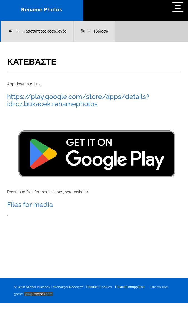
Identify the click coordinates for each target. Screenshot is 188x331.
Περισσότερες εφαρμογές (37, 31)
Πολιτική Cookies (99, 287)
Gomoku (38, 294)
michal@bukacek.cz (68, 287)
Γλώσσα (94, 31)
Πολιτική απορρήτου (130, 287)
